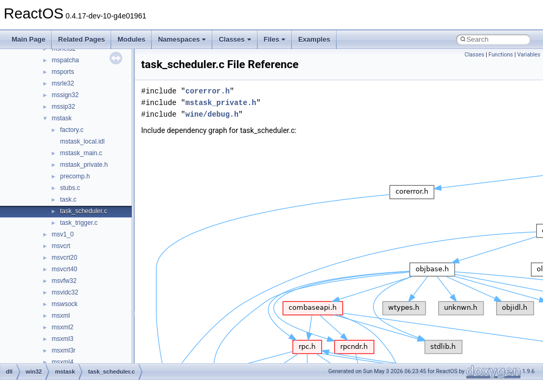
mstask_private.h (84, 164)
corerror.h (207, 91)
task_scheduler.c (83, 211)
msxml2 (62, 327)
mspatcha (65, 60)
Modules (131, 39)
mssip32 (63, 106)
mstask (62, 118)
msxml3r (63, 350)
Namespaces (182, 39)
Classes (235, 39)
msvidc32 (65, 292)
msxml (61, 315)
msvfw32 (64, 280)
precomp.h (75, 176)
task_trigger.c (78, 222)
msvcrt (61, 246)
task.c (68, 199)
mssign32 (65, 95)
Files (275, 39)
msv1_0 (63, 234)
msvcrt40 (64, 269)
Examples (314, 39)
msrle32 (63, 83)
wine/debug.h (212, 114)
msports (63, 71)
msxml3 (62, 339)
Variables (528, 54)
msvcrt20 (64, 257)
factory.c (71, 130)
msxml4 (62, 362)
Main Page (28, 39)
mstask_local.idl (82, 141)
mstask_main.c (81, 153)
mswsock (64, 304)
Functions (500, 54)
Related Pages (81, 39)
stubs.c (70, 188)
